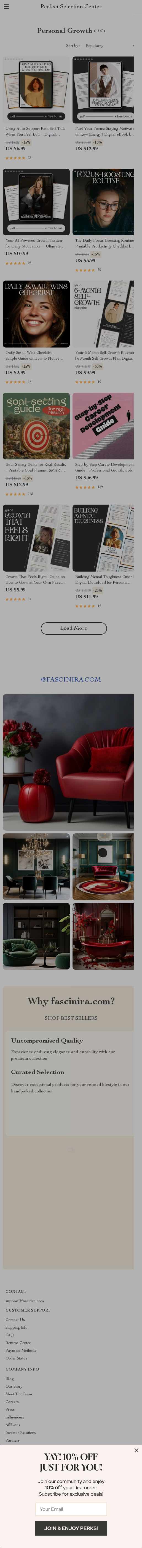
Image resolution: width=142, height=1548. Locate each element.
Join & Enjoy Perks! (71, 1528)
